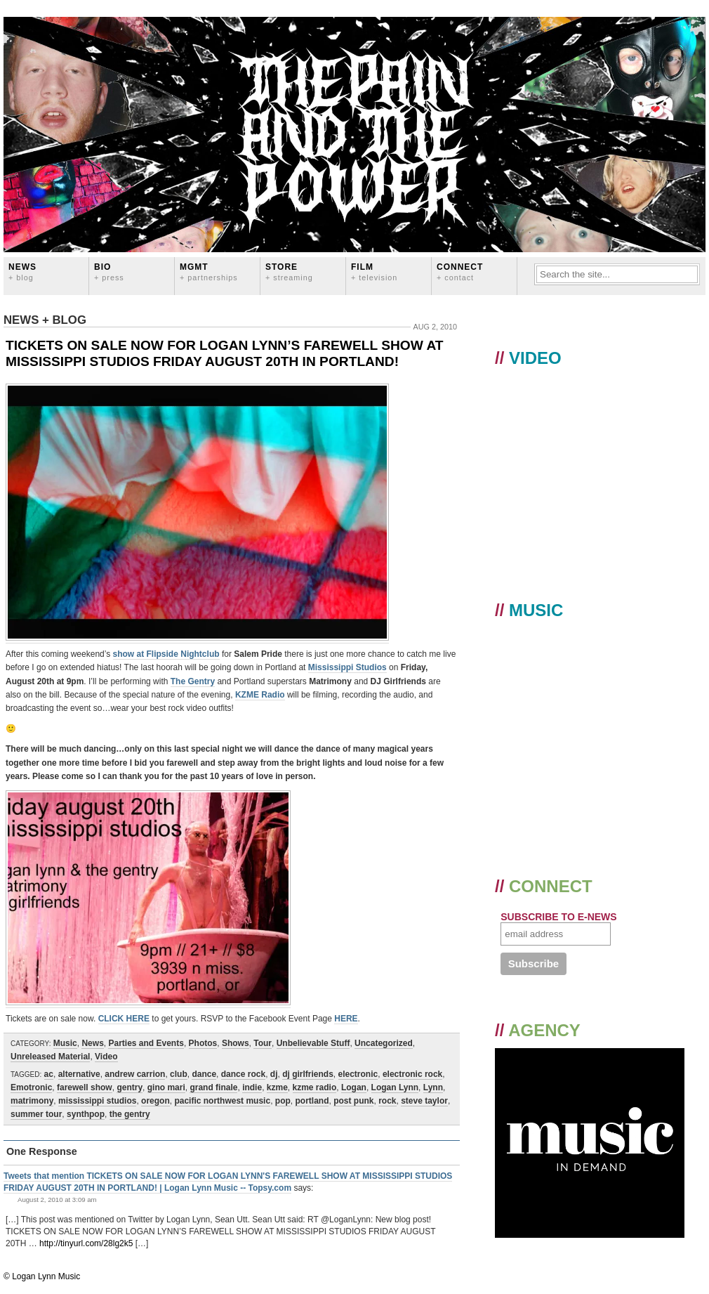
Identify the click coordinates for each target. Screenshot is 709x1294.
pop (283, 1101)
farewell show (84, 1087)
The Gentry (193, 681)
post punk (353, 1101)
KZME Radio (260, 695)
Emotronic (31, 1087)
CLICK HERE (124, 1019)
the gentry (130, 1114)
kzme (277, 1087)
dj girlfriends (307, 1074)
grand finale (213, 1087)
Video (106, 1056)
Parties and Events (145, 1043)
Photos (203, 1043)
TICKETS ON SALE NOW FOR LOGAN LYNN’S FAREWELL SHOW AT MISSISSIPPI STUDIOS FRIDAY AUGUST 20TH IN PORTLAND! (225, 353)
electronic (358, 1074)
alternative (79, 1074)
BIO (109, 271)
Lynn (433, 1087)
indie (252, 1087)
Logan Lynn (395, 1087)
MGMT (209, 271)
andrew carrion (135, 1074)
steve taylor (424, 1101)
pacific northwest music (222, 1101)
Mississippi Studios (347, 667)
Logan (353, 1087)
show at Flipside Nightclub (166, 654)
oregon (155, 1101)
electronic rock (412, 1074)
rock (387, 1101)
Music (65, 1043)
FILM (374, 271)
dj (274, 1074)
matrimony (32, 1101)
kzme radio (315, 1087)
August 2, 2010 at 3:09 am (57, 1199)
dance (204, 1074)
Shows (235, 1043)
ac (48, 1074)
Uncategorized (383, 1043)
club (178, 1074)
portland (312, 1101)
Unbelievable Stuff (313, 1043)
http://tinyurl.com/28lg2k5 (86, 1243)
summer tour (36, 1114)
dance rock (243, 1074)
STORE (289, 271)
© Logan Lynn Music (42, 1276)
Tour (262, 1043)
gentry (130, 1087)
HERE (345, 1019)
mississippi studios (97, 1101)
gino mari (166, 1087)
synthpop (86, 1114)
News (22, 271)
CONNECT (460, 271)
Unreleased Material (50, 1056)
